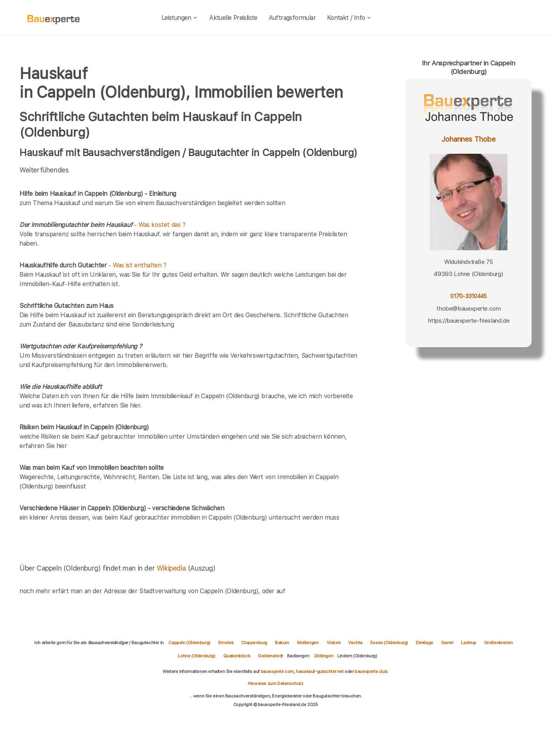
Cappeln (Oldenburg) (189, 642)
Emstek (226, 642)
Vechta (355, 642)
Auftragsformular (292, 17)
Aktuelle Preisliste (233, 17)
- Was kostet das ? (102, 224)
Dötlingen (323, 656)
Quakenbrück (236, 656)
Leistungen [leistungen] (179, 17)
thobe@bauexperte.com (468, 308)
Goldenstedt (270, 656)
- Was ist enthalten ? (92, 265)
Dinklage (424, 642)
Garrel (447, 642)
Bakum (282, 642)
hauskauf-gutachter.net (319, 671)
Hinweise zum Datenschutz (275, 683)
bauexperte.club (371, 671)
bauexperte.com (277, 671)
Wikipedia (172, 568)
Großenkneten (498, 642)
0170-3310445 (468, 296)
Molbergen (307, 642)
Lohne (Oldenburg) (196, 656)
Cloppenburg (254, 642)
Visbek (334, 642)
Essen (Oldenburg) (389, 642)
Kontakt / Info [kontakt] (349, 17)
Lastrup (468, 642)
